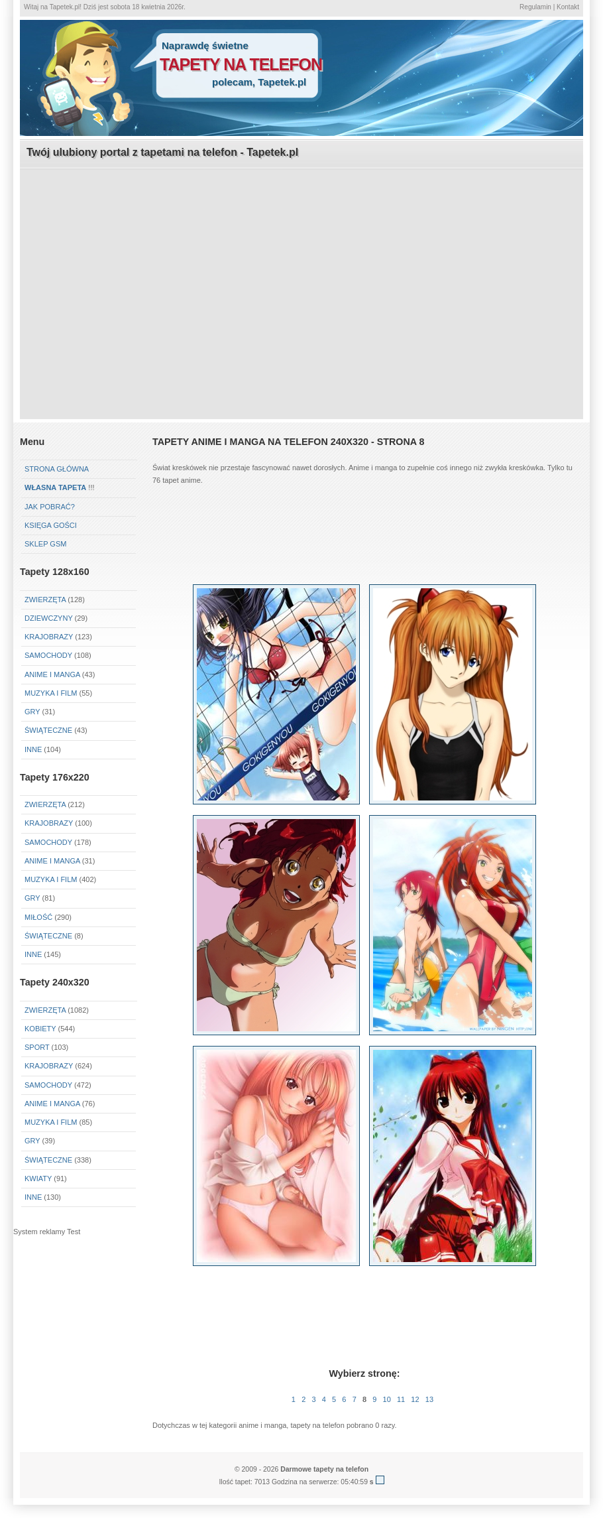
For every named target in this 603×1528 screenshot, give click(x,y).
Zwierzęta (45, 600)
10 (387, 1399)
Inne (33, 749)
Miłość (38, 917)
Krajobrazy (49, 637)
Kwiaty (38, 1178)
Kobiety (40, 1029)
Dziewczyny (49, 618)
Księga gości (51, 525)
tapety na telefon (241, 64)
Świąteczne (48, 730)
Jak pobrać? (50, 507)
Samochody (48, 655)
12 (415, 1399)
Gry (32, 712)
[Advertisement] (301, 262)
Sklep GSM (45, 544)
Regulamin (535, 7)
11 (401, 1399)
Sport (37, 1047)
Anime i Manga (52, 674)
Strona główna (57, 469)
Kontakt (568, 7)
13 (429, 1399)
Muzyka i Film (51, 693)
